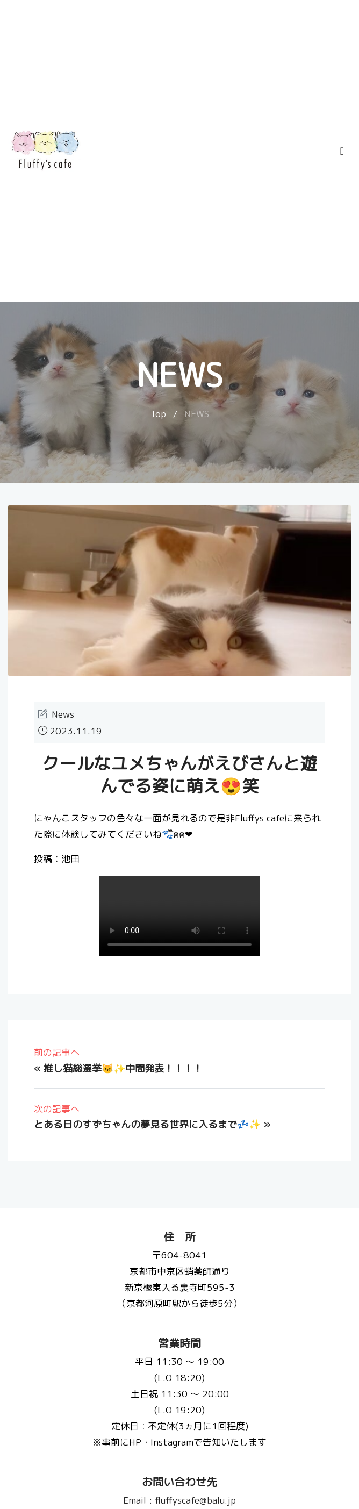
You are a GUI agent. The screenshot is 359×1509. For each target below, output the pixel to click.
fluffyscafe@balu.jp (179, 1500)
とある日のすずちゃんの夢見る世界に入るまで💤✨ (147, 1124)
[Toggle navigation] (342, 150)
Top (158, 413)
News (63, 714)
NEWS (196, 413)
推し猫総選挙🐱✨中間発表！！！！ (123, 1068)
